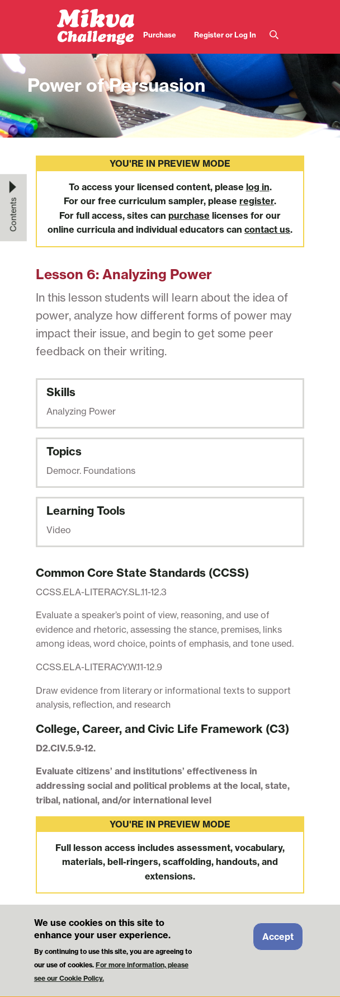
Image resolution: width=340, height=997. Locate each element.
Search (274, 35)
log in (258, 186)
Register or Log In (225, 34)
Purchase (159, 34)
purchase (189, 215)
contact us (267, 229)
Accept (278, 942)
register (256, 200)
